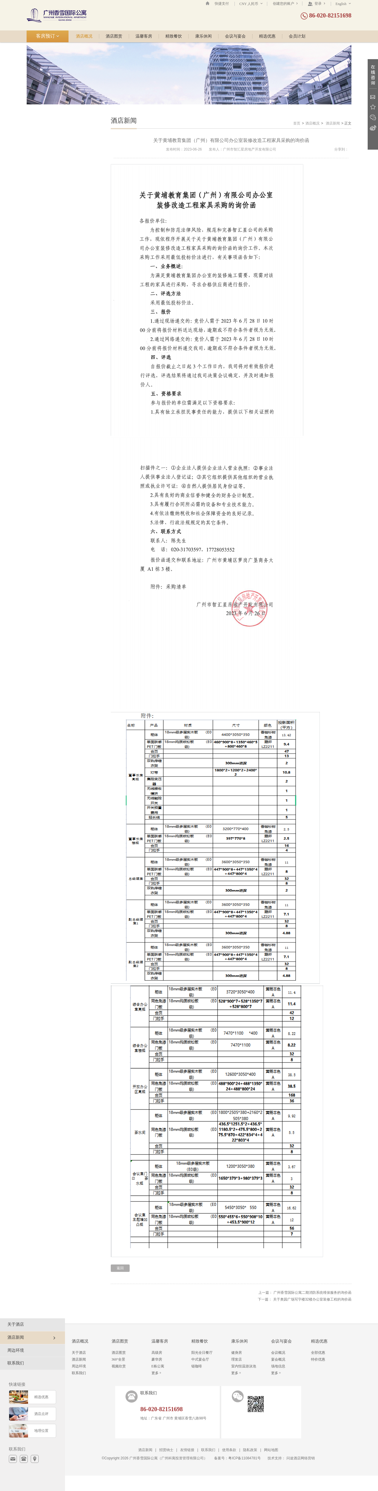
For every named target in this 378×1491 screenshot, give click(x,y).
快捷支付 (222, 3)
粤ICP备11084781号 (244, 1458)
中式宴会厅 (200, 1359)
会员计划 (297, 36)
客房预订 (47, 35)
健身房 (236, 1353)
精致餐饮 (173, 36)
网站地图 (271, 1450)
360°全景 (119, 1359)
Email (373, 97)
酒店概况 (84, 36)
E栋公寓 (157, 1366)
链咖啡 (196, 1366)
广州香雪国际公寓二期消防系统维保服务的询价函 (312, 1293)
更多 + (156, 1373)
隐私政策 (250, 1450)
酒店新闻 (333, 123)
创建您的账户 (285, 3)
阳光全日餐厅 (202, 1353)
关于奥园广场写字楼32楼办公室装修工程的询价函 (312, 1299)
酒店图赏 (114, 36)
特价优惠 (318, 1359)
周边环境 (15, 1350)
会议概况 (278, 1353)
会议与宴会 (235, 36)
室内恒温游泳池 (243, 1366)
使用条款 (229, 1450)
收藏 (373, 107)
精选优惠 (267, 36)
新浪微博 (373, 128)
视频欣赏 (119, 1366)
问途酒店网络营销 (300, 1458)
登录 (316, 3)
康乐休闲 (203, 36)
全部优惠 (318, 1353)
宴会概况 (278, 1359)
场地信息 (278, 1366)
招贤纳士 (166, 1450)
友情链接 (187, 1450)
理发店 (236, 1359)
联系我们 (15, 1363)
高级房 (156, 1353)
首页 (296, 123)
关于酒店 (15, 1324)
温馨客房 (144, 36)
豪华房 (156, 1359)
